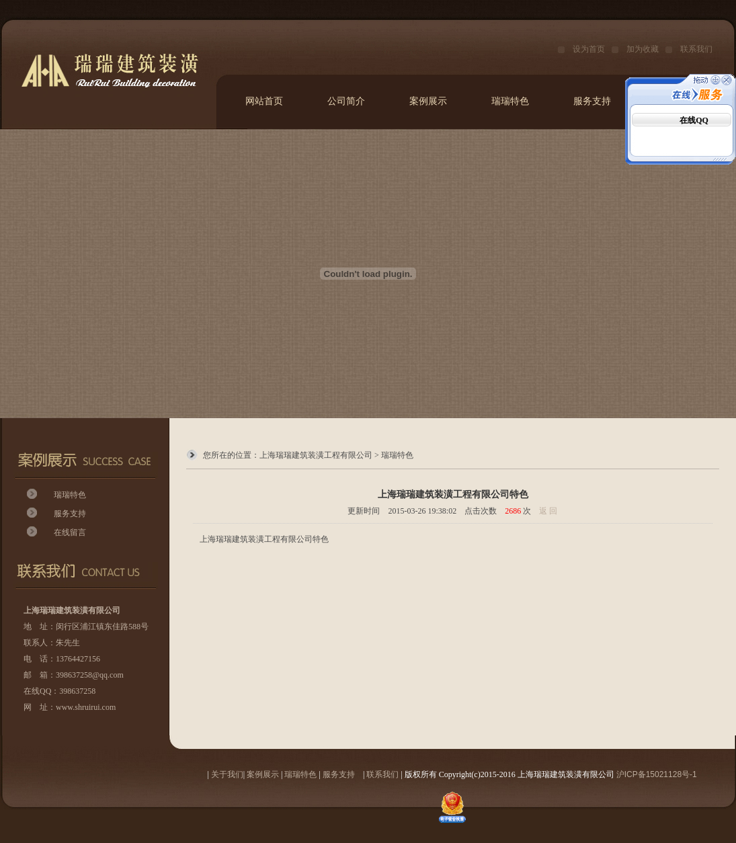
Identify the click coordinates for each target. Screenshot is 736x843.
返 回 (548, 511)
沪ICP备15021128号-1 (656, 774)
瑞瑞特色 (510, 100)
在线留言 (70, 532)
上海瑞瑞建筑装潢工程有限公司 (315, 455)
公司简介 (346, 100)
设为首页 (589, 49)
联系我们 (696, 49)
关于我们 (227, 774)
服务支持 (592, 100)
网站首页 (264, 100)
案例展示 (428, 100)
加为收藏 (642, 49)
